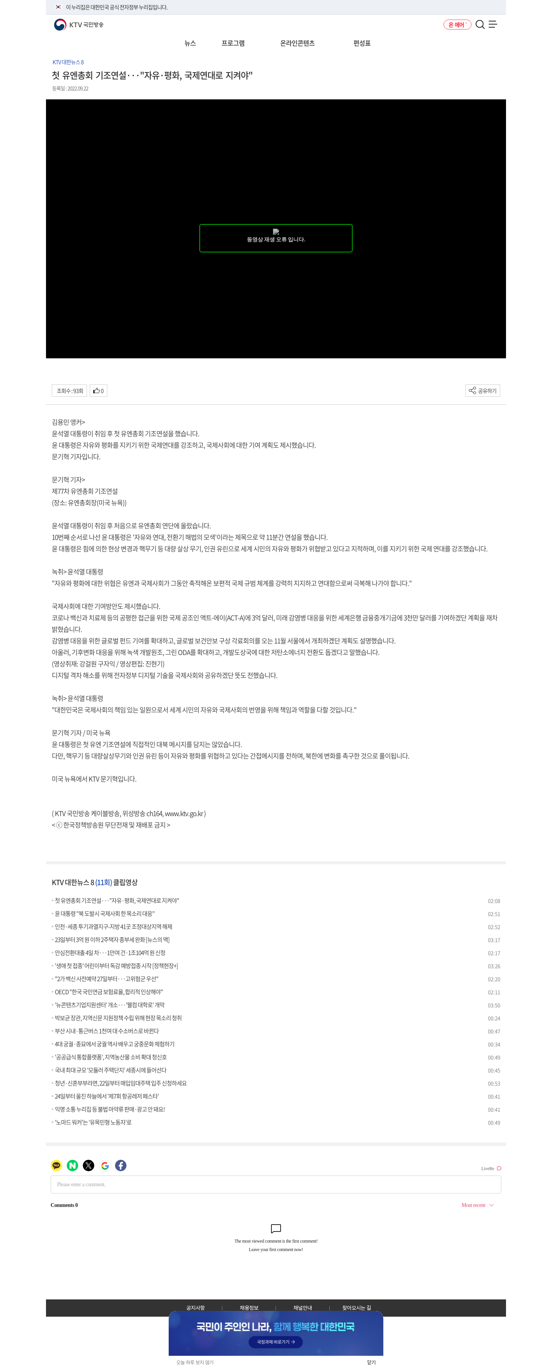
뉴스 (190, 43)
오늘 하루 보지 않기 (195, 1362)
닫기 (371, 1362)
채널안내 (303, 1308)
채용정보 (249, 1308)
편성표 (362, 43)
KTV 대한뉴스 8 (68, 62)
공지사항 (195, 1308)
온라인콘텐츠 (297, 43)
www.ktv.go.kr (184, 813)
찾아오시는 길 (356, 1308)
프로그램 (233, 43)
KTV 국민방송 (68, 21)
